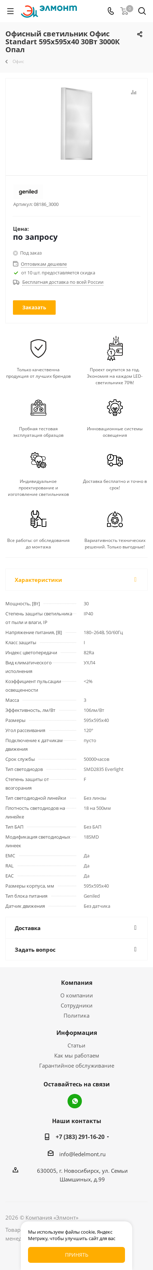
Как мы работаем (76, 1055)
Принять (76, 1254)
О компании (76, 995)
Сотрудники (77, 1005)
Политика (76, 1015)
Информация (76, 1033)
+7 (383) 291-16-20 (80, 1137)
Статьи (76, 1045)
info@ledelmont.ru (82, 1154)
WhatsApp (75, 1101)
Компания (76, 983)
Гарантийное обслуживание (76, 1065)
